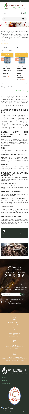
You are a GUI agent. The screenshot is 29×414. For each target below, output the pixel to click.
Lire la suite (4, 43)
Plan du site (16, 411)
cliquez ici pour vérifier (8, 408)
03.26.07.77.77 (14, 334)
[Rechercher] (14, 19)
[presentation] (14, 307)
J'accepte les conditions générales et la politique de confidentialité (15, 302)
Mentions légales (9, 411)
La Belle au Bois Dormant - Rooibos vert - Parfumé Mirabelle (7, 70)
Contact (5, 377)
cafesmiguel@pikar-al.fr (14, 336)
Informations (7, 380)
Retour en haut (21, 90)
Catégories (6, 383)
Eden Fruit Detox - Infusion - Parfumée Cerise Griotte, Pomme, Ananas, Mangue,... (21, 72)
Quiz (8, 231)
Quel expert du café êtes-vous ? (12, 234)
